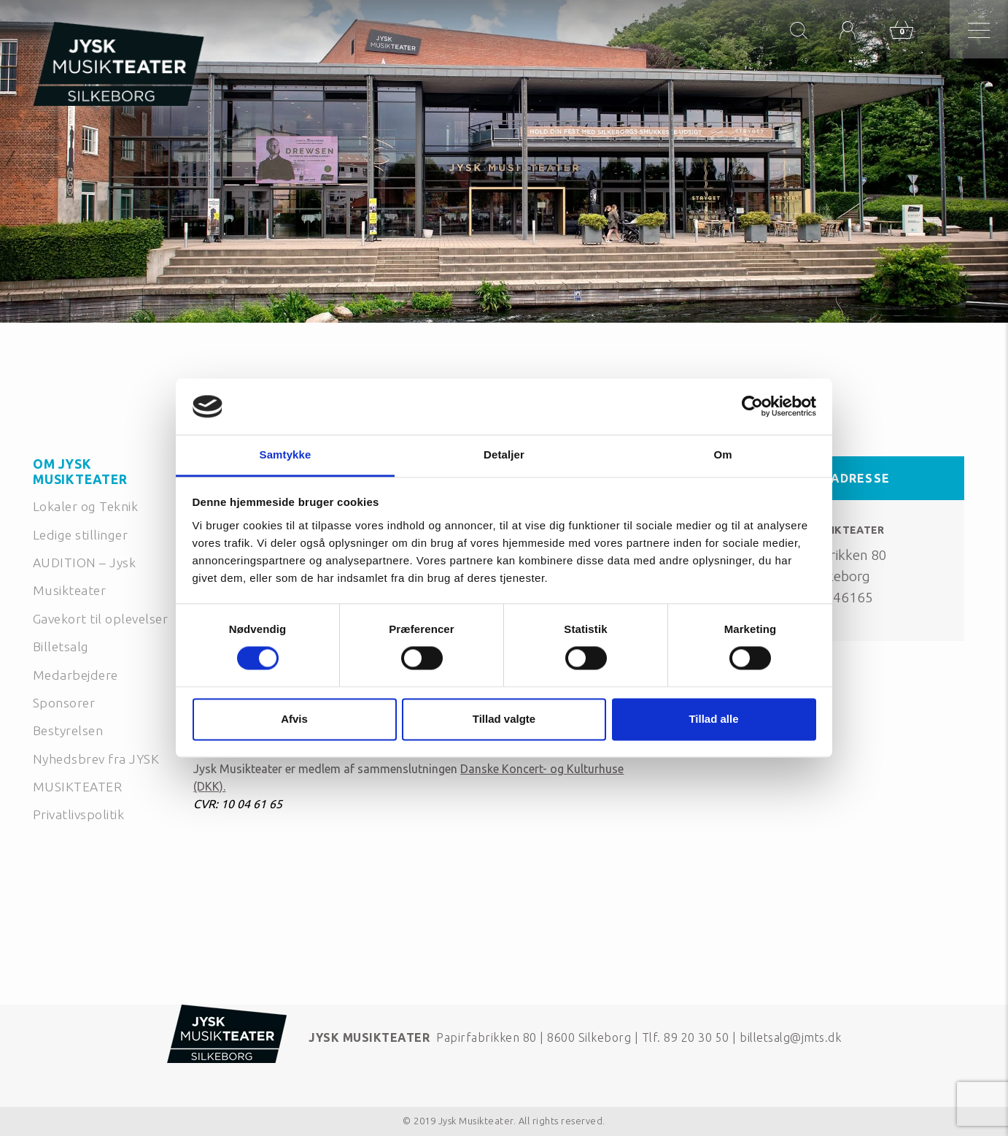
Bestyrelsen (68, 730)
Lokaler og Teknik (85, 506)
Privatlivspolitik (78, 814)
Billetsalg (61, 646)
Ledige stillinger (80, 535)
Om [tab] (722, 454)
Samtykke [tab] (285, 454)
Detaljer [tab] (504, 454)
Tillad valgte (504, 719)
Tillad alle (713, 719)
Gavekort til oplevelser (100, 619)
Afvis (294, 719)
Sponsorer (64, 703)
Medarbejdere (75, 675)
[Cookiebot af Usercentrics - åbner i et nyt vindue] (752, 407)
